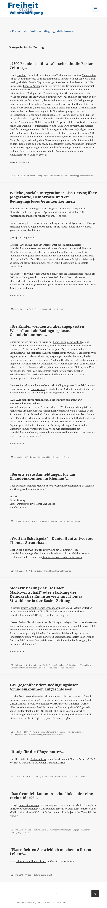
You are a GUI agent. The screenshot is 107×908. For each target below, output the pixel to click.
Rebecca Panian (31, 85)
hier (64, 215)
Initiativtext (80, 140)
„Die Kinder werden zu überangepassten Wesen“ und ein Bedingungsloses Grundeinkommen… (47, 330)
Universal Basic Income (53, 734)
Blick (12, 503)
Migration (33, 667)
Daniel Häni (49, 571)
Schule (66, 457)
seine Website (74, 341)
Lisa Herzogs (32, 208)
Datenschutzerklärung (26, 902)
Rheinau (17, 89)
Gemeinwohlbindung (19, 667)
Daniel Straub (46, 875)
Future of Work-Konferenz (53, 776)
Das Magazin (62, 829)
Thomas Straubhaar (63, 571)
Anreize (34, 665)
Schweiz (41, 667)
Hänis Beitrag (54, 553)
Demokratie (61, 665)
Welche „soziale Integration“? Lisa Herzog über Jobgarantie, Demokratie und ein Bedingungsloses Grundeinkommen (53, 197)
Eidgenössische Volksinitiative (55, 175)
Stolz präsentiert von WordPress (52, 902)
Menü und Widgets (96, 11)
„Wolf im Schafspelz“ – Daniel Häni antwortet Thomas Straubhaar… (51, 540)
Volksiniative (89, 74)
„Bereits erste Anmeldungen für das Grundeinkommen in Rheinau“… (43, 476)
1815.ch (37, 521)
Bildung (49, 457)
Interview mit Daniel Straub (31, 860)
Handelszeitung (18, 507)
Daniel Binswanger (29, 804)
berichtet (21, 74)
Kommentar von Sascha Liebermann (62, 556)
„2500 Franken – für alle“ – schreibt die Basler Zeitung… (51, 65)
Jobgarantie (40, 273)
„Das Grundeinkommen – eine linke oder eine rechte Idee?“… (51, 795)
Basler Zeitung (36, 175)
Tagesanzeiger (24, 832)
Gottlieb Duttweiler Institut (75, 776)
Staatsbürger (51, 667)
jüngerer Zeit (38, 388)
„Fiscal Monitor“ (18, 703)
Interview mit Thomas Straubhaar (39, 607)
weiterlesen (17, 295)
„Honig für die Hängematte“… (37, 751)
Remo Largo (59, 341)
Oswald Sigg (35, 82)
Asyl (40, 665)
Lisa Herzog (58, 309)
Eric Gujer (67, 812)
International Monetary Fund (58, 732)
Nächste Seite (95, 893)
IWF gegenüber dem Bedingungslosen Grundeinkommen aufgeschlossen (44, 687)
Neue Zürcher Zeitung (33, 734)
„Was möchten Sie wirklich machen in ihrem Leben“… (50, 851)
